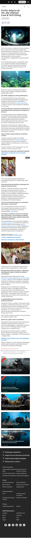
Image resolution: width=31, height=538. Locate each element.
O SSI (3, 493)
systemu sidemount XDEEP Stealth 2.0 (13, 225)
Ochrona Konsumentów (8, 473)
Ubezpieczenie (20, 487)
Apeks (4, 517)
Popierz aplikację (20, 482)
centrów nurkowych (20, 139)
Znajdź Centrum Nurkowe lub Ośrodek (16, 455)
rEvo (17, 517)
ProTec (3, 63)
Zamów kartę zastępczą (22, 475)
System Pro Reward (21, 497)
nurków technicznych (22, 103)
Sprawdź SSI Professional (9, 475)
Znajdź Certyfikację (21, 473)
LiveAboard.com (20, 513)
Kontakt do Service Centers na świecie (21, 470)
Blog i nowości (6, 484)
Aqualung (19, 515)
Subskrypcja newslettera (12, 452)
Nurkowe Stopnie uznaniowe (21, 494)
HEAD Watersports (8, 511)
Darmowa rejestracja (8, 482)
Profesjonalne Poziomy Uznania (8, 498)
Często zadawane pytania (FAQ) (9, 470)
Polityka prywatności (8, 506)
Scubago (4, 513)
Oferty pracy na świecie (11, 461)
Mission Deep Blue (7, 487)
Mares (4, 515)
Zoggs (4, 519)
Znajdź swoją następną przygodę (14, 458)
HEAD (17, 519)
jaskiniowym (14, 211)
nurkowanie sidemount (7, 223)
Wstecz (4, 6)
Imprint (18, 506)
